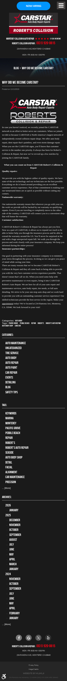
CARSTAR (18, 325)
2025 (8, 515)
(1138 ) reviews (55, 39)
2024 (8, 574)
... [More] (6, 488)
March (13, 564)
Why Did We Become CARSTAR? (37, 68)
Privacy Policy (34, 665)
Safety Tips (11, 392)
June (11, 549)
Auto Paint (11, 367)
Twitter (38, 638)
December (14, 520)
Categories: (7, 334)
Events (9, 377)
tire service (12, 353)
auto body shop (7, 325)
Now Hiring (33, 6)
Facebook (19, 638)
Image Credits (34, 669)
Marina (9, 418)
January (13, 510)
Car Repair (11, 372)
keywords (10, 413)
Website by (33, 673)
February (14, 613)
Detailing (10, 382)
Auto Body (18, 320)
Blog (16, 68)
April (12, 559)
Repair (33, 323)
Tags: (4, 405)
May (11, 554)
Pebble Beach (24, 323)
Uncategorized (13, 348)
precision (10, 482)
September (15, 535)
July (11, 544)
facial (8, 467)
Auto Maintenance (15, 343)
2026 (8, 505)
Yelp (48, 638)
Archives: (6, 497)
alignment (11, 472)
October (13, 530)
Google (29, 638)
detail (8, 462)
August (13, 539)
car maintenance (15, 477)
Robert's (41, 323)
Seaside (9, 452)
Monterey (10, 423)
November (14, 525)
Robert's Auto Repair (53, 323)
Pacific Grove (13, 323)
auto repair (11, 362)
